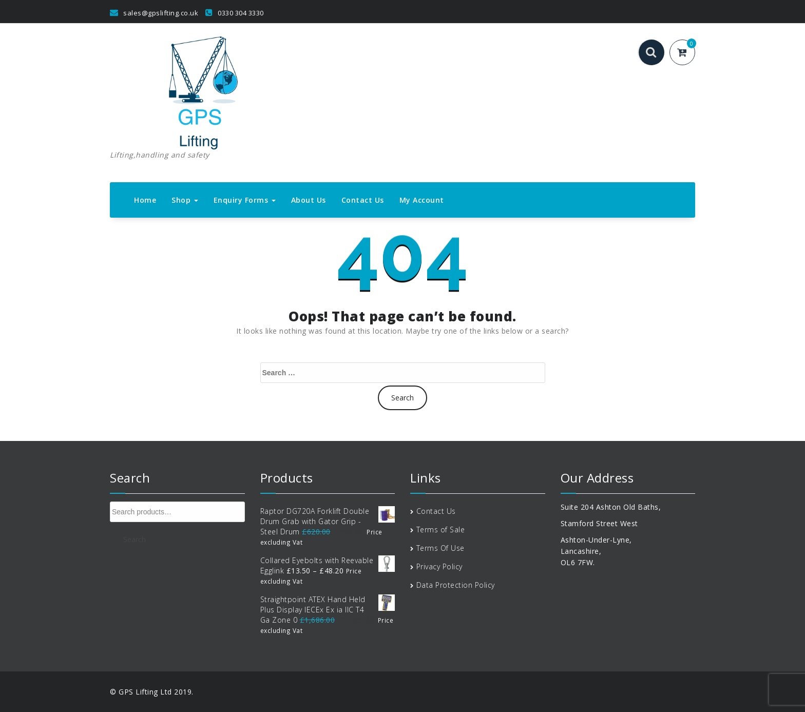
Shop (184, 200)
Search (134, 539)
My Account (421, 200)
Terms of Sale (440, 529)
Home (145, 200)
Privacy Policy (439, 566)
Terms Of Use (440, 548)
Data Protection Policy (455, 585)
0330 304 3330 (234, 12)
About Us (308, 200)
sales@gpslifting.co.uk (154, 12)
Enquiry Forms (245, 200)
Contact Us (362, 200)
